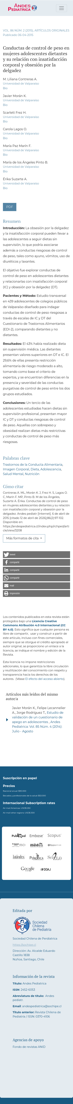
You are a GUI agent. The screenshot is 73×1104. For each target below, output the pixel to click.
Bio (5, 88)
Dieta (35, 469)
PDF (9, 207)
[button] (36, 554)
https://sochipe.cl (24, 945)
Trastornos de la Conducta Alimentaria (32, 464)
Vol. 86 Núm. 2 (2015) (18, 30)
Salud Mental (13, 474)
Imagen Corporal (16, 469)
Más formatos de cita (23, 538)
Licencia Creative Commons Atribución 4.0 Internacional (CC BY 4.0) (34, 625)
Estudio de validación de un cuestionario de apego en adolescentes (37, 717)
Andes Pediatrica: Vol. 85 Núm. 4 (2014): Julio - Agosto (37, 726)
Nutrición (32, 474)
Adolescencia (50, 469)
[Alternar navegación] (61, 8)
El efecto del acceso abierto (44, 679)
